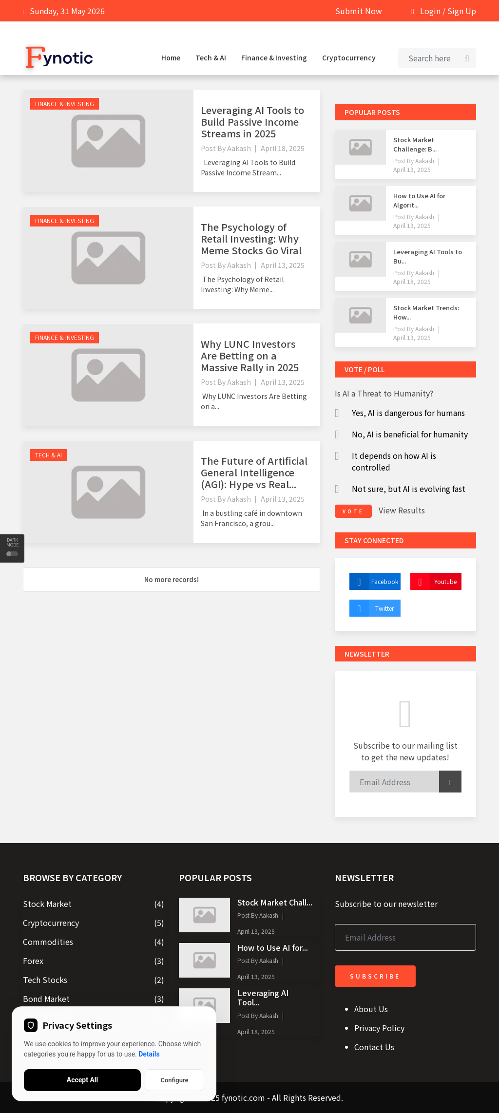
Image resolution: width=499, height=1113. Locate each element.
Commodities (48, 941)
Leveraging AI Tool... (262, 997)
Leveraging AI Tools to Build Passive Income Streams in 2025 (252, 121)
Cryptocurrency (349, 57)
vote (353, 511)
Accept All (82, 1080)
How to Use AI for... (272, 947)
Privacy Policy (379, 1028)
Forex (33, 960)
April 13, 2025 (283, 265)
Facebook (373, 581)
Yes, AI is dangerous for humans (408, 412)
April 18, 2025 (283, 148)
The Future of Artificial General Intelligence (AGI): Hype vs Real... (254, 472)
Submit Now (358, 11)
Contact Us (374, 1047)
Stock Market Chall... (274, 902)
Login (430, 11)
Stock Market (47, 903)
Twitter (371, 608)
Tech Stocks (45, 979)
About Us (371, 1009)
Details (148, 1054)
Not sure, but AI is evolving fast (408, 488)
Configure (174, 1080)
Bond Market (46, 998)
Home (170, 57)
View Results (402, 510)
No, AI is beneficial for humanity (410, 434)
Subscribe (375, 976)
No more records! (171, 579)
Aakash (239, 148)
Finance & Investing (274, 57)
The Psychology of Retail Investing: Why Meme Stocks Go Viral (251, 238)
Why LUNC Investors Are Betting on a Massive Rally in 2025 (250, 355)
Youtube (433, 581)
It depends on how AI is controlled (394, 461)
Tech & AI (210, 57)
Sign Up (461, 11)
